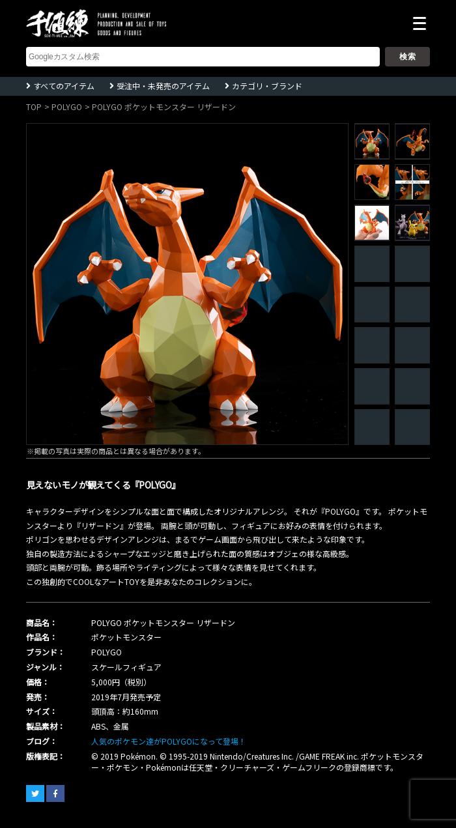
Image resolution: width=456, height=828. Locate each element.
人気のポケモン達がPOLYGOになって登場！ (168, 741)
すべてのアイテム (63, 85)
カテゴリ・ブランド (267, 85)
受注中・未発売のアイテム (163, 85)
